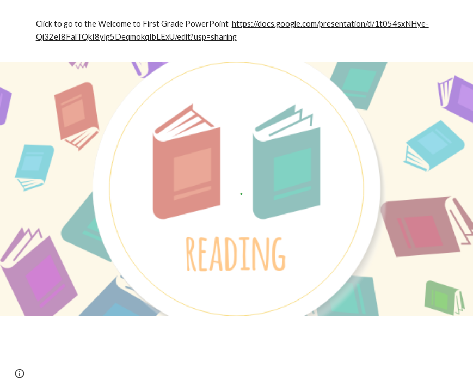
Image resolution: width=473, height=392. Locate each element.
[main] (237, 30)
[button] (19, 373)
